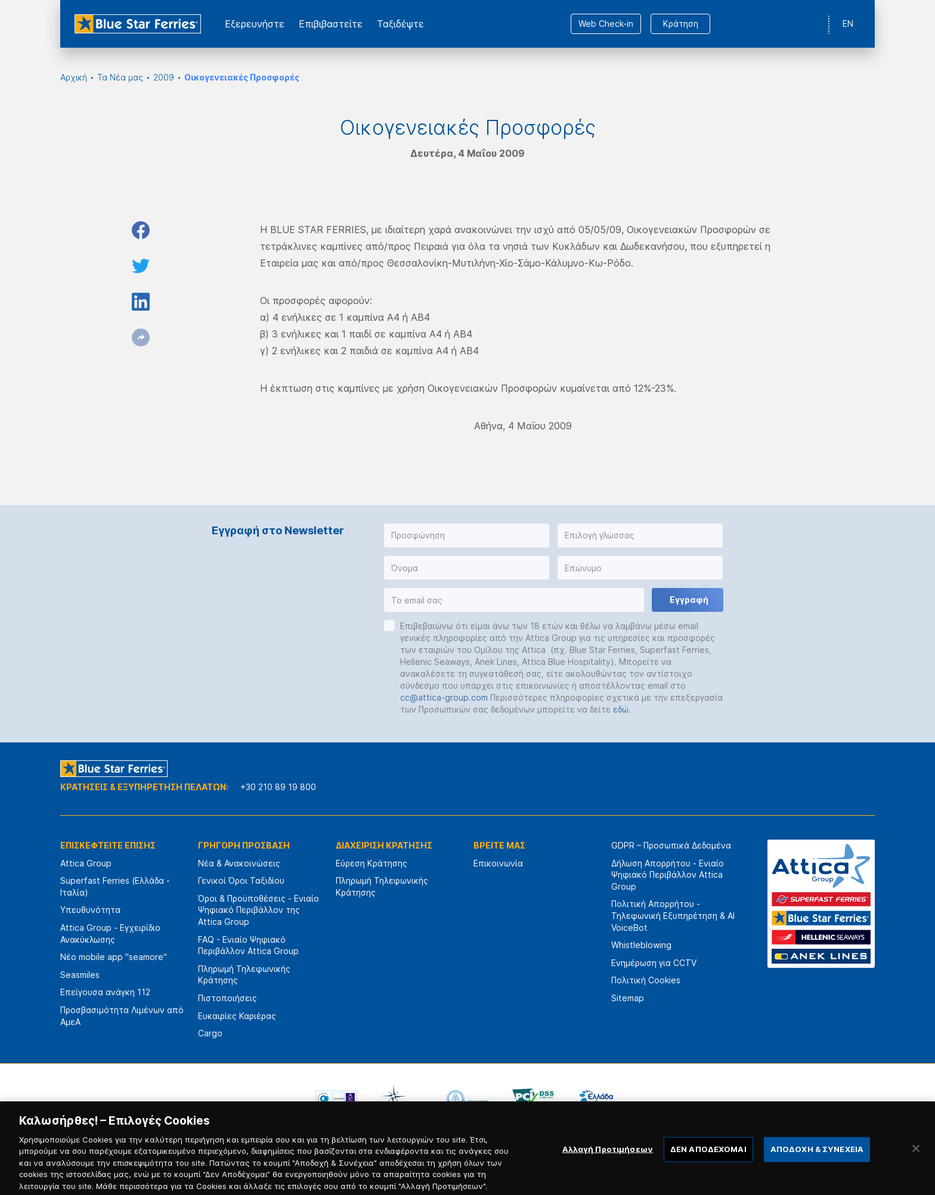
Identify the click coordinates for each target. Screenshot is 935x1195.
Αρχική (73, 77)
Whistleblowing (641, 945)
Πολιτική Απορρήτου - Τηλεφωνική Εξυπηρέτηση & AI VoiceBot (673, 915)
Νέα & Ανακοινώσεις (239, 863)
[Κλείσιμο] (916, 1160)
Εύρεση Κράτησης (371, 863)
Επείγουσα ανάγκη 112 (105, 992)
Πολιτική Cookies (645, 980)
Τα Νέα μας (120, 77)
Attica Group (86, 863)
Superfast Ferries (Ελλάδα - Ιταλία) (115, 886)
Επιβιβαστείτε (331, 24)
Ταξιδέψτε (400, 24)
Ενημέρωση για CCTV (653, 963)
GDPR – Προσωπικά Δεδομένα (671, 845)
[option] (336, 1099)
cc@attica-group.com (444, 697)
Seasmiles (80, 975)
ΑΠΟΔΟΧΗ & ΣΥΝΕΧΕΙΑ (816, 1160)
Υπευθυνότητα (90, 910)
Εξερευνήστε (254, 24)
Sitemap (627, 998)
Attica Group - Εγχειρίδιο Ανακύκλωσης (110, 933)
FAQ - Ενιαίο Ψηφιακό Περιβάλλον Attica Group (248, 945)
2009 (163, 77)
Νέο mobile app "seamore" (113, 957)
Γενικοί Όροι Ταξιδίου (241, 880)
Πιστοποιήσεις (227, 998)
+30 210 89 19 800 (278, 787)
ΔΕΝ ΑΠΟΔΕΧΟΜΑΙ (708, 1160)
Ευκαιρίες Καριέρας (237, 1016)
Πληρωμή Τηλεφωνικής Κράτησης (244, 975)
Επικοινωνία (498, 863)
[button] (466, 535)
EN (848, 23)
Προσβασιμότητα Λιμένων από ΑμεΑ (122, 1016)
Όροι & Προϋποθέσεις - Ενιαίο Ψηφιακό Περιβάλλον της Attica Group (258, 910)
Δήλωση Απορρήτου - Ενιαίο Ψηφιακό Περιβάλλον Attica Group (667, 874)
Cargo (210, 1033)
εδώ (621, 709)
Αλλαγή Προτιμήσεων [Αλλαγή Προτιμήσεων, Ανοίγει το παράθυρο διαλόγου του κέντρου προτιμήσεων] (607, 1160)
